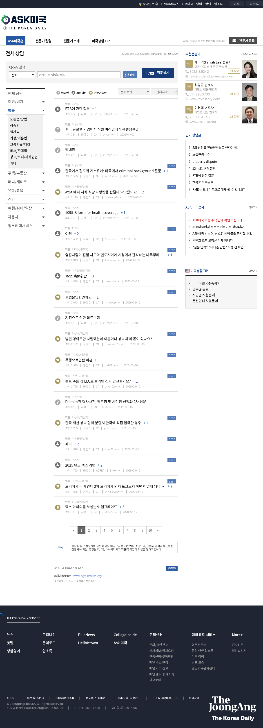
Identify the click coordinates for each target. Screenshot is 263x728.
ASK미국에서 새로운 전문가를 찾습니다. (218, 227)
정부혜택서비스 (20, 225)
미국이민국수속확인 (206, 283)
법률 (11, 110)
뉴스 (10, 634)
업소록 (218, 4)
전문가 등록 (243, 40)
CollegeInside (125, 634)
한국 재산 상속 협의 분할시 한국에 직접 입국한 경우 (103, 422)
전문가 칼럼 (43, 40)
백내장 (70, 149)
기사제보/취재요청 (161, 650)
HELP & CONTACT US (165, 698)
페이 (68, 444)
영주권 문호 (200, 289)
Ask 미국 (120, 642)
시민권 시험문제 (203, 295)
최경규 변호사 (204, 84)
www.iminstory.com (203, 99)
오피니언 (49, 634)
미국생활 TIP (101, 40)
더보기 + (252, 207)
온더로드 (49, 642)
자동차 (13, 217)
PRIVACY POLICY (95, 698)
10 (150, 530)
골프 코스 (198, 662)
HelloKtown (169, 4)
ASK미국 (187, 4)
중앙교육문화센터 (203, 668)
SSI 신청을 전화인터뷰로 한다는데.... (216, 147)
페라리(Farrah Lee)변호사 (213, 62)
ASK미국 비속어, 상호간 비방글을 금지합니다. (222, 233)
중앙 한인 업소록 (202, 650)
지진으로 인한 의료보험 (82, 317)
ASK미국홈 (15, 40)
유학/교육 (15, 190)
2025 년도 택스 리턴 (80, 465)
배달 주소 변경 (158, 662)
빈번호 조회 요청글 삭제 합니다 (212, 240)
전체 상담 (15, 93)
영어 (199, 4)
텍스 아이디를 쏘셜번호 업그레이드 (91, 506)
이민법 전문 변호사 (205, 89)
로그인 (236, 4)
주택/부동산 (17, 173)
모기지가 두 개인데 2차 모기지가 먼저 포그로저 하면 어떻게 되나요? (115, 486)
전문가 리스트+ (249, 54)
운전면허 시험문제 (205, 300)
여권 (68, 233)
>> (158, 530)
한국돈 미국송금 (202, 182)
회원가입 (254, 4)
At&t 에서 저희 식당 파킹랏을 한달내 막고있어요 (101, 192)
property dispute (204, 161)
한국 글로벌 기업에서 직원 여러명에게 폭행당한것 (102, 129)
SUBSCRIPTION (65, 698)
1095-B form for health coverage (91, 212)
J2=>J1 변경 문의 (204, 168)
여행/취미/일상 (20, 208)
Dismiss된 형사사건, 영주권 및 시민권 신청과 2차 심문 (105, 401)
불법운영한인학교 (78, 297)
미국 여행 (198, 656)
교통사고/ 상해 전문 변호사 (210, 66)
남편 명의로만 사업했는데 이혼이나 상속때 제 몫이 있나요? (108, 338)
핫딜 (208, 4)
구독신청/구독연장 (161, 656)
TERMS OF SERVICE (129, 698)
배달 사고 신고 (158, 668)
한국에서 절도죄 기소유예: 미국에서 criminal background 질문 (113, 170)
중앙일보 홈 (148, 4)
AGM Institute (62, 576)
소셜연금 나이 (201, 154)
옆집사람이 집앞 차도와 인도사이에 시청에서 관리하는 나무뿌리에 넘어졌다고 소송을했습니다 (134, 254)
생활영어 (13, 650)
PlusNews (86, 634)
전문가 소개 (71, 40)
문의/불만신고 (158, 644)
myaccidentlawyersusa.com (209, 76)
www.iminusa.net (200, 122)
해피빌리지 (239, 650)
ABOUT (11, 698)
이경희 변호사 (204, 107)
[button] (25, 101)
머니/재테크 (17, 181)
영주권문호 (199, 644)
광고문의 (155, 680)
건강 (11, 199)
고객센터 (156, 634)
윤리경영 (194, 698)
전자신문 (237, 644)
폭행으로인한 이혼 (78, 360)
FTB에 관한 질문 (77, 108)
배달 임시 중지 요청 (161, 674)
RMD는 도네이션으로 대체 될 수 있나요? (218, 189)
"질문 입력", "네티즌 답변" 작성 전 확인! (218, 247)
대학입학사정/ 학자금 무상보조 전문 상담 (74, 581)
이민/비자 (15, 101)
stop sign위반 (76, 276)
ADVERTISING (36, 698)
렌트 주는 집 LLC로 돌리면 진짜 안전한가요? (98, 381)
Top (2, 614)
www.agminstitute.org (87, 576)
